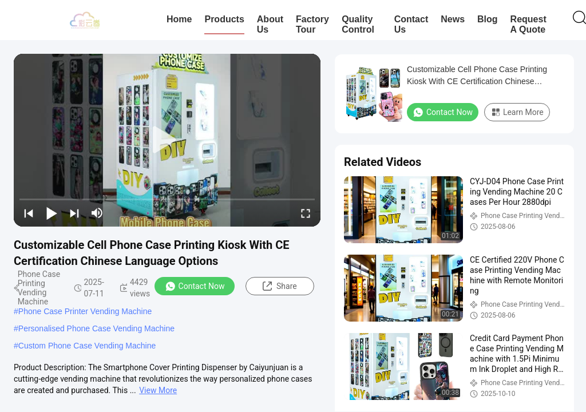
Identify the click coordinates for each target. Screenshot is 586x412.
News (453, 19)
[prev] (28, 212)
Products (224, 19)
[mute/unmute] (97, 212)
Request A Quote (528, 24)
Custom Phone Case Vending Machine (87, 345)
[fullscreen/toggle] (305, 212)
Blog (487, 19)
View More (158, 390)
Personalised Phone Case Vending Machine (96, 328)
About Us (270, 24)
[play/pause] (51, 212)
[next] (74, 212)
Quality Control (358, 24)
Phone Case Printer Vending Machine (85, 311)
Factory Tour (312, 24)
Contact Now (195, 286)
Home (179, 19)
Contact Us (411, 24)
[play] (167, 140)
